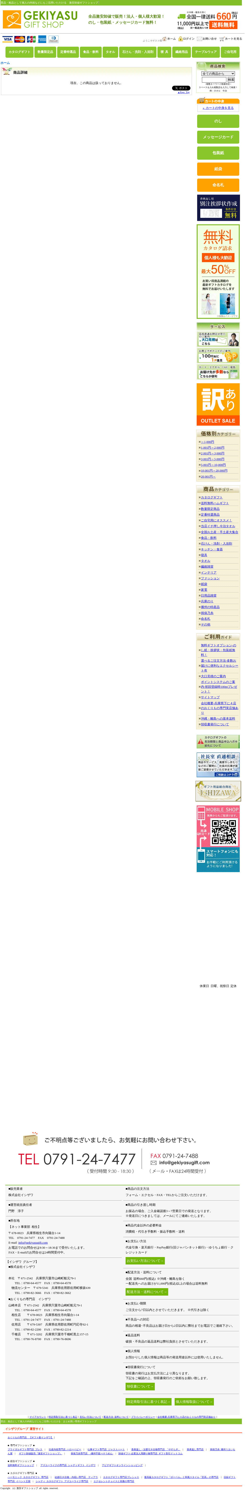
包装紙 (218, 153)
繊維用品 (181, 52)
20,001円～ (208, 476)
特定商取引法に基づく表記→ (148, 1402)
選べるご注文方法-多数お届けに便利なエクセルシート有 (219, 665)
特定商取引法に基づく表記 (63, 1417)
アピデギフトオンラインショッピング (122, 1465)
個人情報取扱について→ (194, 1402)
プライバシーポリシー (143, 1417)
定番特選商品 (210, 514)
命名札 (218, 185)
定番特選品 (68, 52)
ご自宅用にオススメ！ (216, 520)
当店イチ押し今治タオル (218, 526)
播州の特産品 (210, 607)
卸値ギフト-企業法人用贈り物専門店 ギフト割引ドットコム (150, 1453)
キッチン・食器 (212, 549)
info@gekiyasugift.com (33, 1242)
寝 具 (164, 52)
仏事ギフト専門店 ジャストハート (106, 1449)
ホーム (5, 63)
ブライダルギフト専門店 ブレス (25, 1449)
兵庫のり (207, 601)
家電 (204, 590)
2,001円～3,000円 (212, 453)
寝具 (204, 555)
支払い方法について (90, 1417)
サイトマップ (210, 697)
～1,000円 (207, 442)
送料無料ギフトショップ (21, 1465)
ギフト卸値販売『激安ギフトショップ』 (40, 1453)
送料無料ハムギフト (215, 503)
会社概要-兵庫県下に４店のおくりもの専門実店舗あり (219, 708)
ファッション (210, 578)
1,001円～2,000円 (212, 447)
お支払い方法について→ (145, 1261)
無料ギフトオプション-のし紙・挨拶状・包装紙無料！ (218, 650)
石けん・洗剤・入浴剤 (137, 52)
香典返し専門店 (195, 1449)
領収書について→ (140, 1386)
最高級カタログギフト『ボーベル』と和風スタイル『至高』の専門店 (181, 1477)
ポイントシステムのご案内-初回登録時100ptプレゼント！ (219, 686)
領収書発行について (215, 724)
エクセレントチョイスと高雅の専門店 (114, 1481)
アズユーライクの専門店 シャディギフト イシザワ (67, 1465)
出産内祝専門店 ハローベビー (65, 1449)
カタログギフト (19, 52)
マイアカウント (37, 1417)
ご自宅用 (230, 52)
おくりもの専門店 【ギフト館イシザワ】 (30, 1437)
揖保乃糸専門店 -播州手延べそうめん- (92, 1453)
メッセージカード (218, 137)
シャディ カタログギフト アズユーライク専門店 (62, 1481)
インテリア (209, 572)
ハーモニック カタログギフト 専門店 (28, 1477)
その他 (205, 624)
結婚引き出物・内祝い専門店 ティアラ (76, 1477)
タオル (110, 52)
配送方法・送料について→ (147, 1292)
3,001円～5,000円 (212, 459)
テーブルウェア (206, 52)
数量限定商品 (210, 509)
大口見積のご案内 (213, 676)
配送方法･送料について (116, 1417)
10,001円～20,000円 (214, 470)
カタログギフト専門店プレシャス (121, 1477)
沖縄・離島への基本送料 (218, 718)
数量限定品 (45, 52)
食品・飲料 (91, 52)
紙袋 (218, 169)
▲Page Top (183, 92)
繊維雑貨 (207, 566)
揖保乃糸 (207, 613)
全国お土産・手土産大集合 (219, 532)
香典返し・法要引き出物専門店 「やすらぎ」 (155, 1449)
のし (218, 121)
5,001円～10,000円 (213, 465)
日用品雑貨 (209, 595)
